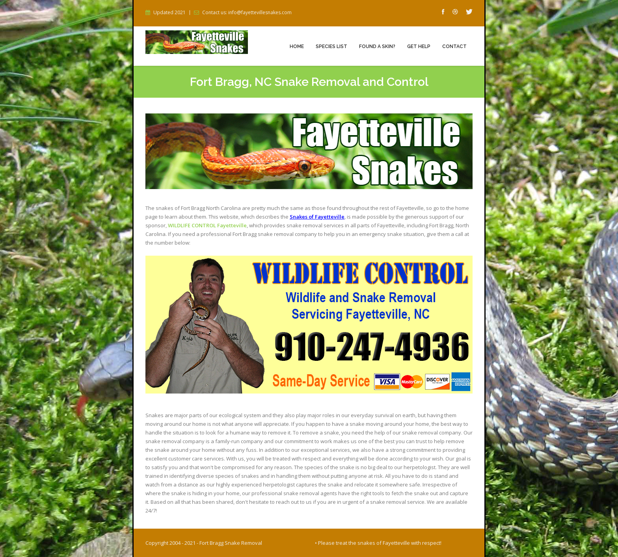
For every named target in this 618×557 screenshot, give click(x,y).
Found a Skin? (377, 46)
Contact (454, 46)
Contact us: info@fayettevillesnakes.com (247, 12)
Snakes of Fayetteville (317, 216)
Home (297, 46)
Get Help (418, 46)
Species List (331, 46)
